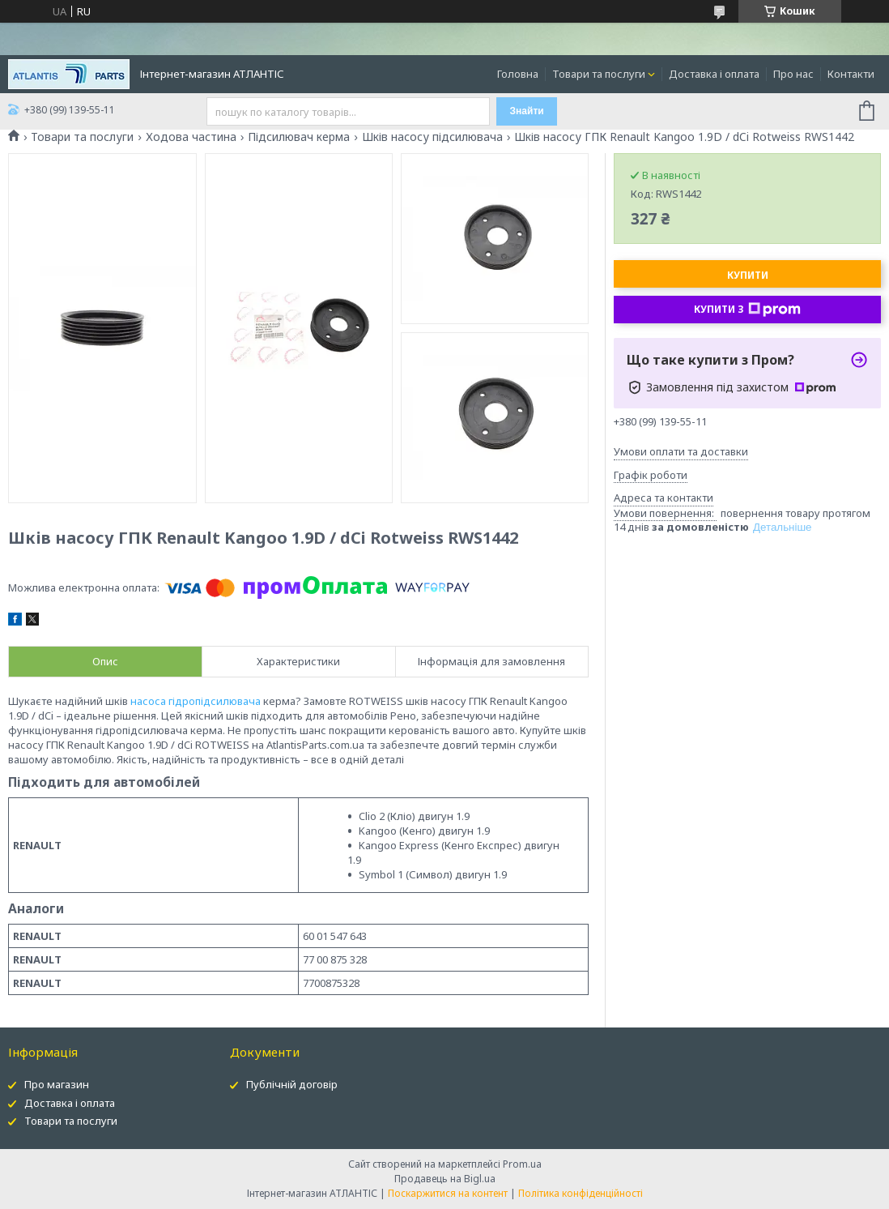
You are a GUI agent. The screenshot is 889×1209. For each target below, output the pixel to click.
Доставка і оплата (714, 73)
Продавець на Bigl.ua (445, 1179)
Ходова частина (191, 137)
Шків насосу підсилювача (432, 137)
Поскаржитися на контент (448, 1193)
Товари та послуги (598, 73)
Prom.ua (522, 1164)
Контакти (850, 73)
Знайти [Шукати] (527, 111)
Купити (747, 275)
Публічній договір (292, 1084)
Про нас (793, 73)
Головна (517, 73)
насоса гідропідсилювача (195, 701)
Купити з (747, 309)
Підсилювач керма (299, 137)
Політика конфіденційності (580, 1193)
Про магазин (56, 1084)
